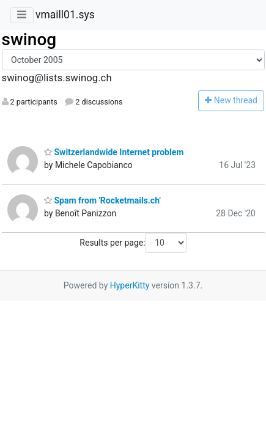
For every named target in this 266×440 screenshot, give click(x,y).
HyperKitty (130, 285)
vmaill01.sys (65, 15)
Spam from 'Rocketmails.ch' (102, 200)
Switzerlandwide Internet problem (113, 152)
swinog (29, 39)
